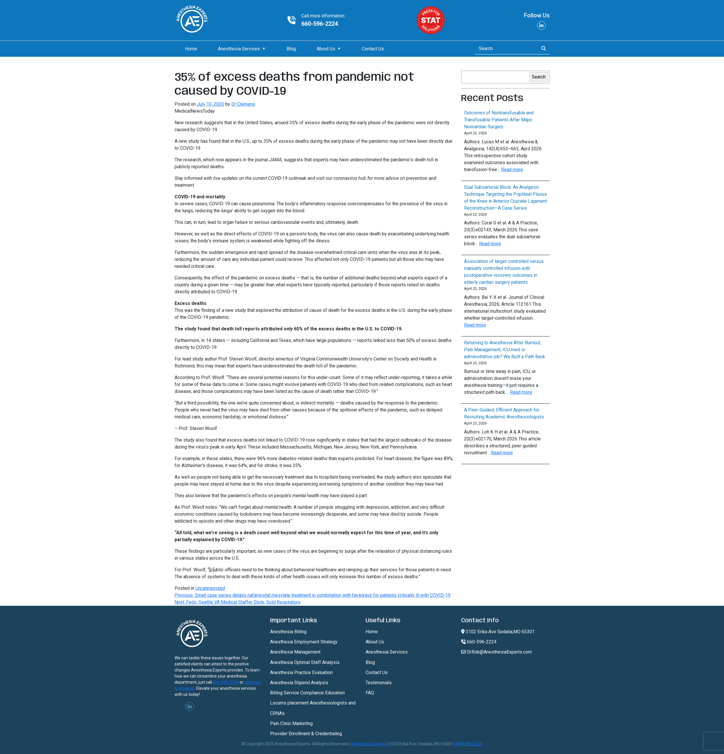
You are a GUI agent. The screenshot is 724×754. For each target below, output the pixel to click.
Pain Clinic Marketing (291, 723)
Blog (291, 49)
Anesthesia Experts (368, 744)
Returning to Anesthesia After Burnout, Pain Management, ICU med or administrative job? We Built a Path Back (504, 349)
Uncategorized (210, 588)
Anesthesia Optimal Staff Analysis (305, 662)
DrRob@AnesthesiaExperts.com (496, 652)
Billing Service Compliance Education (307, 693)
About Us (326, 49)
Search (539, 77)
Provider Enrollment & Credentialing (306, 733)
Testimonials (379, 682)
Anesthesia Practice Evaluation (301, 672)
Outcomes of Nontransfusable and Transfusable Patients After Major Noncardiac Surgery (499, 119)
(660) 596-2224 (468, 744)
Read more (512, 169)
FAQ (370, 693)
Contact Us (373, 49)
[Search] (505, 48)
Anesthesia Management (295, 652)
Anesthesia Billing (288, 631)
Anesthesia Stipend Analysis (299, 682)
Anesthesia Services (239, 49)
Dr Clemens (243, 104)
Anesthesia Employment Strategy (304, 642)
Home (191, 49)
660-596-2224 (319, 23)
